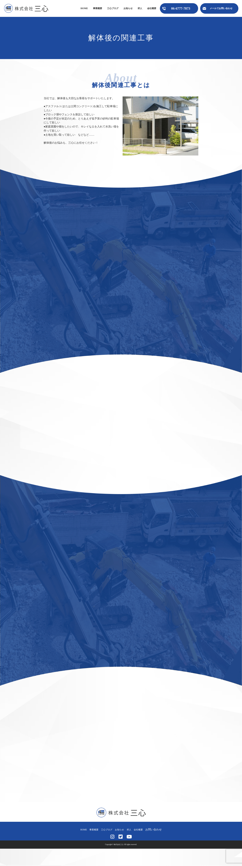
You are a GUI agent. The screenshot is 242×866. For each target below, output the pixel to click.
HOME (84, 8)
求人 (140, 8)
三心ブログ (112, 8)
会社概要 (151, 8)
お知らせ (128, 8)
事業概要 (97, 8)
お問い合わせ (158, 829)
